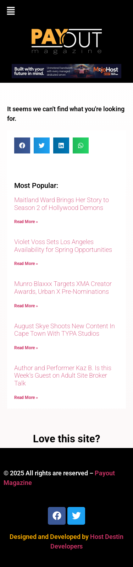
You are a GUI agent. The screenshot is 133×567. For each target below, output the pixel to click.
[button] (66, 11)
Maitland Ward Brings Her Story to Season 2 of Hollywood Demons (61, 203)
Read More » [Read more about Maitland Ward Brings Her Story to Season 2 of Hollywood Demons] (26, 221)
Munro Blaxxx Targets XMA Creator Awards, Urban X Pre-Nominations (63, 287)
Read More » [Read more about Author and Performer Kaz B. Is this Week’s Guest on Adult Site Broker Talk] (26, 397)
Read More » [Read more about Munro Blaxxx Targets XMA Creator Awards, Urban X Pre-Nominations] (26, 305)
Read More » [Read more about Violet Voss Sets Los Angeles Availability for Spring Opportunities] (26, 263)
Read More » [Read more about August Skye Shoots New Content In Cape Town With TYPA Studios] (26, 347)
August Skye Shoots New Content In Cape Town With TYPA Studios (64, 330)
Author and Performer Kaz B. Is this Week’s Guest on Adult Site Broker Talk (62, 375)
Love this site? (66, 439)
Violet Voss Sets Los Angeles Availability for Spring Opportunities (63, 245)
